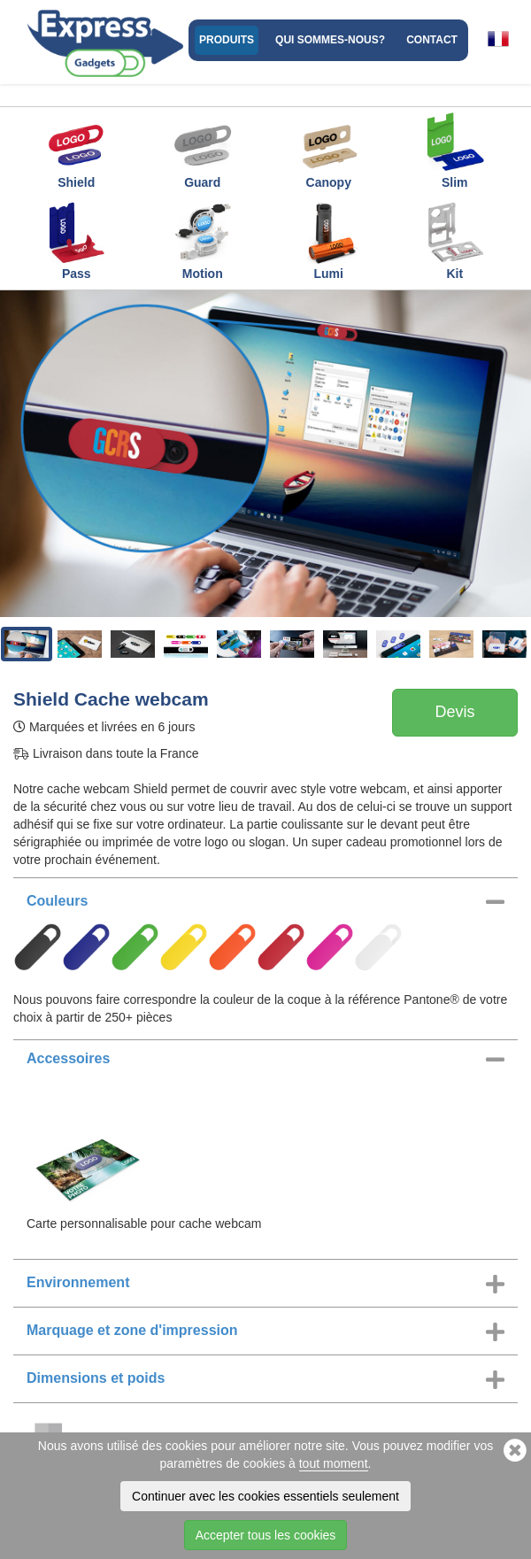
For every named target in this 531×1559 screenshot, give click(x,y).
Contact (432, 40)
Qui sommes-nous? (330, 40)
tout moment (333, 1463)
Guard (203, 149)
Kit (455, 241)
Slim (455, 149)
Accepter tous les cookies (266, 1535)
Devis (454, 712)
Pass (76, 241)
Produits (226, 40)
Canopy (328, 149)
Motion (203, 241)
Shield (76, 149)
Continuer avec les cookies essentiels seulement (265, 1496)
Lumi (328, 241)
